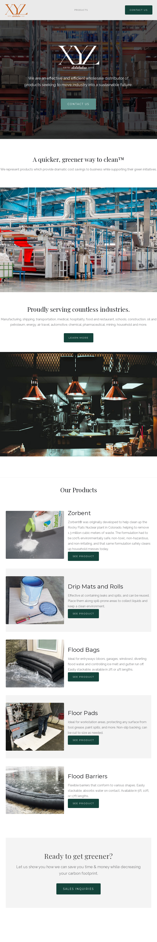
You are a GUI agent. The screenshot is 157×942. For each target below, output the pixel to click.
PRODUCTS (81, 10)
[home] (18, 10)
